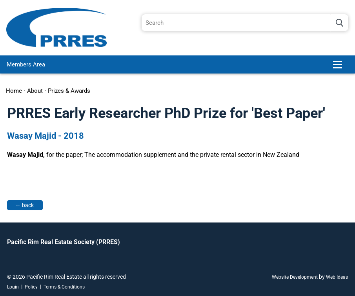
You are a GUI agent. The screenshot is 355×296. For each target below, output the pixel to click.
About (35, 90)
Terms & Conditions (64, 287)
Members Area (26, 64)
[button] (341, 68)
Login (13, 287)
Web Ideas (337, 277)
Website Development (295, 277)
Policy (31, 287)
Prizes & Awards (69, 90)
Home (14, 90)
